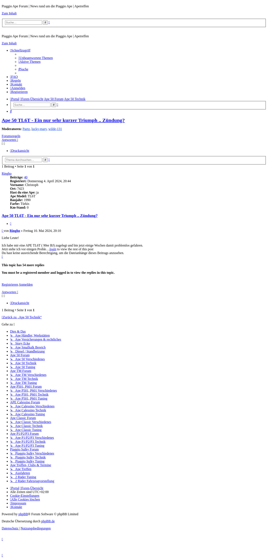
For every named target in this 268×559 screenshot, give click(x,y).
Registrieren (10, 284)
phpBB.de (48, 521)
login (52, 249)
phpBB (23, 514)
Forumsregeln (11, 136)
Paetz (26, 129)
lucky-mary (39, 129)
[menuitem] (35, 58)
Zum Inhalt (9, 13)
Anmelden (26, 284)
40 (25, 177)
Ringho (7, 173)
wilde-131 (55, 129)
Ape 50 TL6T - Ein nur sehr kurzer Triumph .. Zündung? (63, 120)
